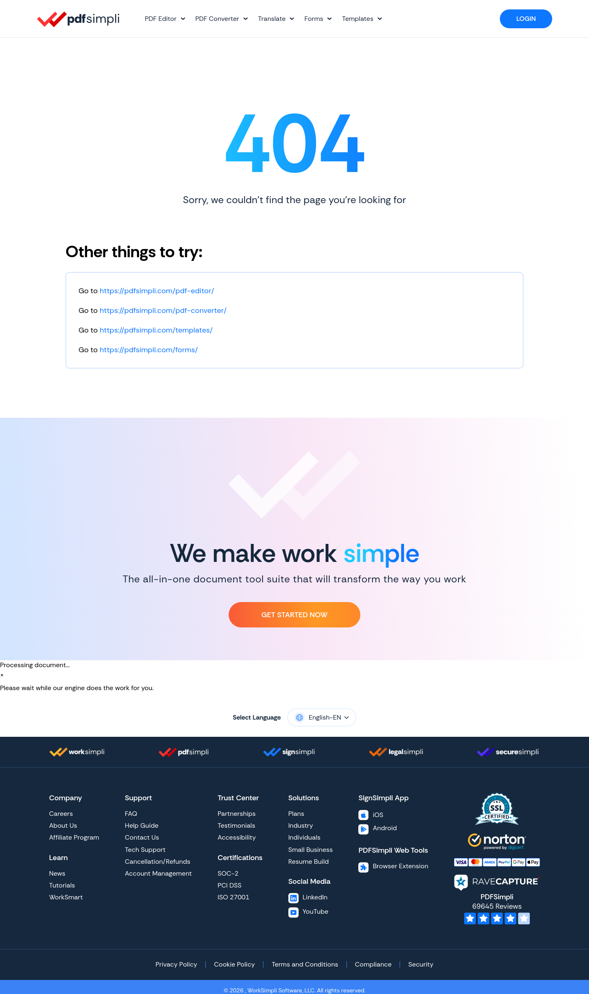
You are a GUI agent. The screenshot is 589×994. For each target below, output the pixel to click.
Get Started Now (294, 615)
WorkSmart (66, 897)
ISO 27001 (234, 897)
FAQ (131, 813)
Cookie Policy (234, 964)
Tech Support (145, 849)
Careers (61, 813)
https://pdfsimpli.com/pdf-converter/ (163, 310)
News (57, 873)
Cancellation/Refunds (157, 861)
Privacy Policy (176, 964)
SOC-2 (228, 873)
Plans (296, 813)
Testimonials (236, 825)
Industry (300, 825)
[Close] (2, 675)
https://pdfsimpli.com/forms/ (149, 350)
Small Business (310, 849)
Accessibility (237, 837)
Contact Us (142, 837)
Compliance (373, 964)
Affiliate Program (74, 837)
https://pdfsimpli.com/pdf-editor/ (157, 291)
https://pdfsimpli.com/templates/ (156, 330)
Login (526, 18)
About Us (63, 825)
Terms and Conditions (305, 964)
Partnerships (237, 813)
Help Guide (141, 825)
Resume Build (308, 861)
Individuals (304, 837)
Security (420, 964)
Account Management (158, 873)
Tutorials (62, 885)
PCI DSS (229, 885)
